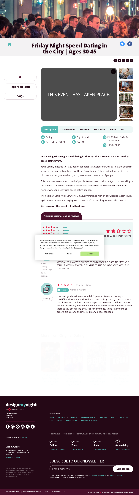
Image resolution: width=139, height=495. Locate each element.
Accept (90, 254)
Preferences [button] (78, 248)
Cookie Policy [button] (88, 245)
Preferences (49, 254)
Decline (69, 254)
